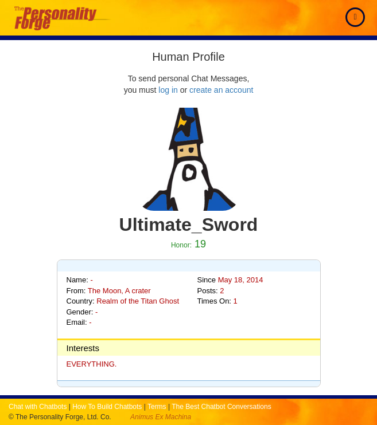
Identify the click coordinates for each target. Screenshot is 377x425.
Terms (156, 407)
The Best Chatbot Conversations (221, 407)
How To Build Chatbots (107, 407)
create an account (221, 90)
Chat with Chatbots (38, 407)
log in (167, 90)
